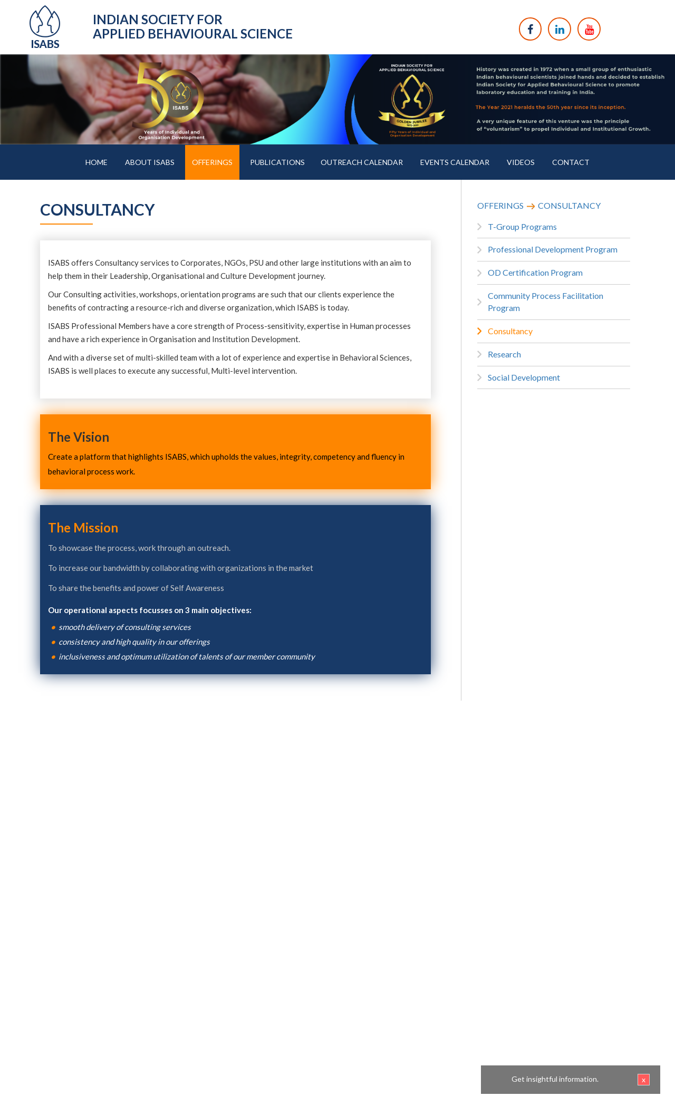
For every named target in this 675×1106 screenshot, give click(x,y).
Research (504, 354)
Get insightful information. (581, 1079)
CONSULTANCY (569, 205)
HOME (96, 162)
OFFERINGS (212, 162)
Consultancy (510, 331)
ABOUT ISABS (150, 162)
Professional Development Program (553, 249)
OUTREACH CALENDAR (362, 162)
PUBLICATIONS (277, 162)
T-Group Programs (522, 226)
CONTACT (571, 162)
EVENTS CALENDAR (454, 162)
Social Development (524, 377)
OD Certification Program (535, 272)
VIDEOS (521, 162)
